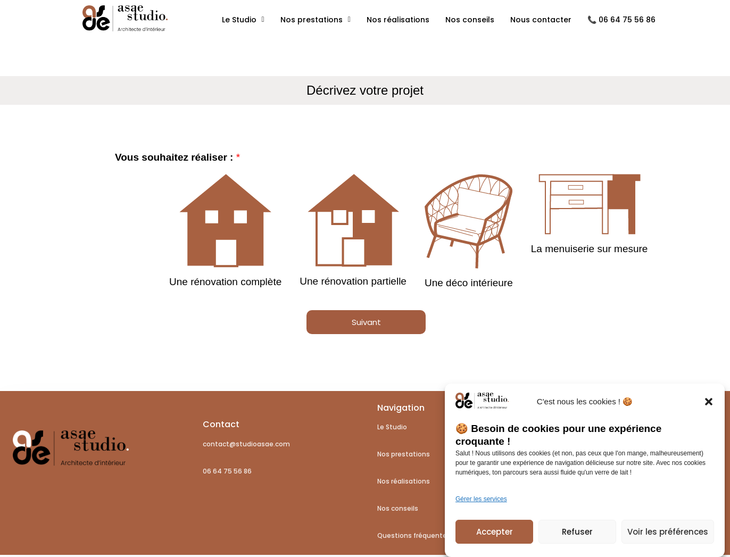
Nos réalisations (398, 19)
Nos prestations (315, 19)
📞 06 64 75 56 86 (621, 19)
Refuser (577, 537)
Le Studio (243, 19)
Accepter (494, 537)
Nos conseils (469, 19)
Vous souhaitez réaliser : (177, 157)
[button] (708, 407)
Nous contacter (540, 19)
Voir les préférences (667, 537)
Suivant (366, 322)
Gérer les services (481, 505)
